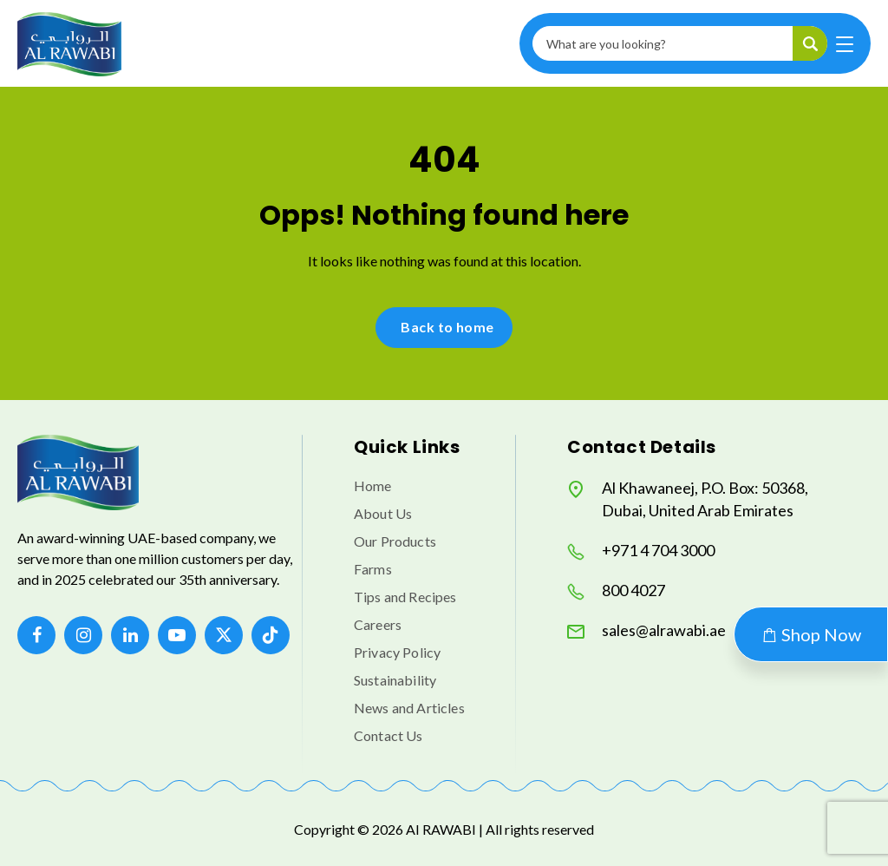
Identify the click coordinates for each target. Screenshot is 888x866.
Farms (373, 569)
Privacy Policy (397, 652)
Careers (378, 624)
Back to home (447, 326)
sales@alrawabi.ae (646, 630)
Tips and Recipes (405, 596)
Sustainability (395, 680)
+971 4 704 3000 (641, 551)
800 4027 (616, 590)
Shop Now (811, 634)
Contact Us (388, 735)
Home (373, 485)
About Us (383, 513)
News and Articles (409, 707)
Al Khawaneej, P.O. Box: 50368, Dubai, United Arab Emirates (687, 499)
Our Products (395, 541)
